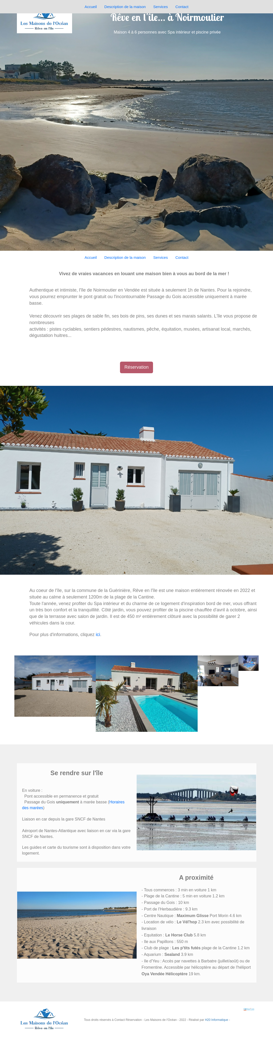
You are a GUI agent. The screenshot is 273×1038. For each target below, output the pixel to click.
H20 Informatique (216, 1020)
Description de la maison (125, 257)
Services (160, 257)
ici (98, 634)
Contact (182, 257)
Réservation (136, 367)
